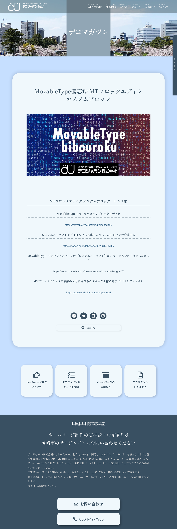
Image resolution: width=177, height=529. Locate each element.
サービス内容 (112, 6)
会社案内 (137, 6)
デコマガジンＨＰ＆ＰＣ (140, 380)
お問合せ (164, 6)
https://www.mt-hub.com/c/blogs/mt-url (88, 292)
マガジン (151, 6)
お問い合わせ (58, 503)
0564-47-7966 (118, 503)
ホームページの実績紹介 (106, 380)
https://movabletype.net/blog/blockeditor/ (88, 225)
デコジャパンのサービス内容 (71, 380)
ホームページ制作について (37, 380)
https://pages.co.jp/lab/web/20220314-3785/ (88, 246)
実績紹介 (125, 6)
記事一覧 (88, 327)
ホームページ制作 (96, 6)
